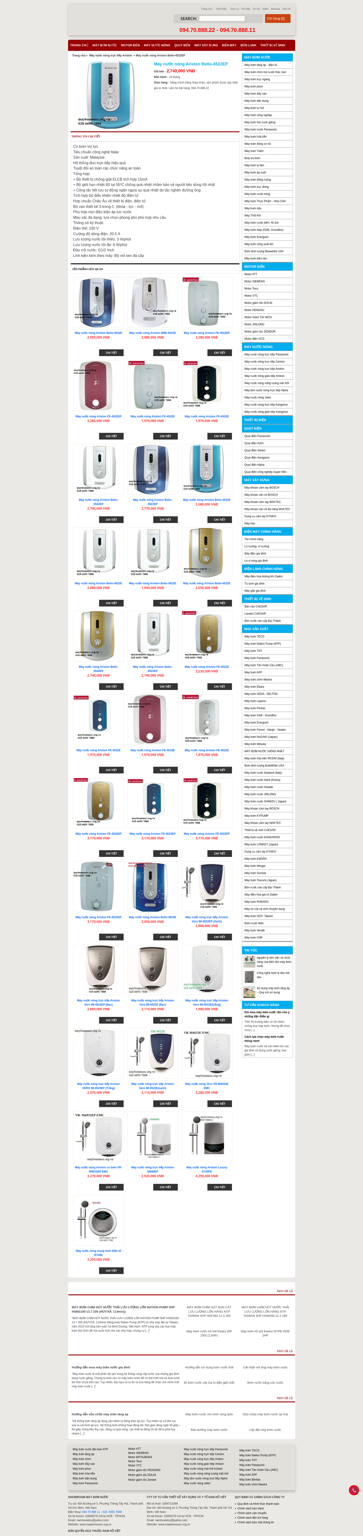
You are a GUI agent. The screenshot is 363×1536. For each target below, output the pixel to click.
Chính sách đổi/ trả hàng (253, 1517)
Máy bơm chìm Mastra (258, 679)
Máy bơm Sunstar (255, 873)
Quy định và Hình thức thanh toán (258, 1503)
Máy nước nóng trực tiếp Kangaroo (266, 404)
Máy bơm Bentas (249, 1479)
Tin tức (256, 8)
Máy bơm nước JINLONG (260, 794)
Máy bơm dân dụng (256, 100)
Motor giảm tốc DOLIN (258, 303)
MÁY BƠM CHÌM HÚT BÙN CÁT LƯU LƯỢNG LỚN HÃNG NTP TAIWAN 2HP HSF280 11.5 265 (209, 1311)
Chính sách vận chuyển (252, 1513)
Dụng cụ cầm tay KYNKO (260, 516)
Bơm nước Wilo (254, 923)
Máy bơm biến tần (255, 258)
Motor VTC (251, 295)
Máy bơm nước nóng (257, 194)
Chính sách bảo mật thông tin (256, 1522)
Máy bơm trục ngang (257, 79)
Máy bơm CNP (253, 937)
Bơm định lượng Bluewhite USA (264, 251)
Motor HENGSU (254, 310)
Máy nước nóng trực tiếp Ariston (110, 55)
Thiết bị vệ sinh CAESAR (259, 830)
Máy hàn (249, 523)
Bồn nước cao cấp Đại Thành (262, 620)
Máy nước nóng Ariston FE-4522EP (207, 333)
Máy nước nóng (157, 45)
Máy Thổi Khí (252, 215)
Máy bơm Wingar (255, 866)
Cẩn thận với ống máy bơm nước (265, 1367)
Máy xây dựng (206, 45)
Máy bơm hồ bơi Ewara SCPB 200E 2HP (265, 1333)
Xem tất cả (285, 1291)
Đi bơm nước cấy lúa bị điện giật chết (209, 1382)
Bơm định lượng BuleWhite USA (264, 765)
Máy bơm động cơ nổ (257, 143)
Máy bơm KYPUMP (256, 815)
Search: (189, 18)
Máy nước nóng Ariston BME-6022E (152, 333)
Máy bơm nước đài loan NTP (90, 1449)
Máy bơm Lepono (255, 701)
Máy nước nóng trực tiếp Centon (264, 361)
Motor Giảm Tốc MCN (258, 317)
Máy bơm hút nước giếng (259, 122)
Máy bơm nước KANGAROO (262, 837)
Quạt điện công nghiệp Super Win (265, 472)
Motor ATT (250, 274)
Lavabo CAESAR (255, 613)
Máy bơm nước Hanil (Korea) (262, 780)
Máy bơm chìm (82, 1459)
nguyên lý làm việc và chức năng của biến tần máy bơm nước (274, 962)
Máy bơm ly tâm (254, 165)
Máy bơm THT (253, 651)
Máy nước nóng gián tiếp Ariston (264, 376)
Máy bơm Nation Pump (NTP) (262, 643)
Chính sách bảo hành (251, 1508)
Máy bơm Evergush (256, 722)
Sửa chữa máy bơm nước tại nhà (265, 1414)
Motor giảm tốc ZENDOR (259, 331)
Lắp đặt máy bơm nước (265, 1429)
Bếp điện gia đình (255, 553)
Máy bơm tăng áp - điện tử (260, 65)
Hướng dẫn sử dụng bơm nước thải (209, 1367)
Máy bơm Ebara (254, 686)
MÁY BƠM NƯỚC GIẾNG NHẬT (264, 751)
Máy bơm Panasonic (257, 658)
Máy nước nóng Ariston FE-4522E (153, 416)
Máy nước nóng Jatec (257, 397)
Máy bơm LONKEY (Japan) (261, 844)
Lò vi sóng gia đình (256, 560)
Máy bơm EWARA (255, 858)
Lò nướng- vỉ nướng (256, 546)
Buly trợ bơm (252, 158)
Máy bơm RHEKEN (256, 901)
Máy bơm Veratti (254, 930)
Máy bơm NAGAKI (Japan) (260, 737)
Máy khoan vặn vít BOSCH (261, 494)
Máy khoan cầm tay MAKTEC (262, 502)
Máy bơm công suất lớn (258, 244)
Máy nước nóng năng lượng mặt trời (266, 383)
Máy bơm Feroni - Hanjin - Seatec (265, 729)
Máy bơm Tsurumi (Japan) (260, 880)
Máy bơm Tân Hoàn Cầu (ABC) (263, 665)
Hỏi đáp (245, 8)
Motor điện (130, 45)
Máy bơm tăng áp (83, 1454)
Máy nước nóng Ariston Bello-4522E (98, 333)
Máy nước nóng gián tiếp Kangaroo (266, 411)
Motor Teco (251, 288)
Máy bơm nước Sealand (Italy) (263, 772)
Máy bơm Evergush (256, 237)
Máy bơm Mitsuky (255, 744)
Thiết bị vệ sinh (272, 45)
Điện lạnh (248, 45)
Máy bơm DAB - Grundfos (260, 715)
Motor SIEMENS (254, 281)
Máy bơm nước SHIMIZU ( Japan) (265, 801)
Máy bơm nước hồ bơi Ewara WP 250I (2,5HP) (209, 1333)
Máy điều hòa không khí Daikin (263, 576)
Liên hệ (286, 8)
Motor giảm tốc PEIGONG (144, 1470)
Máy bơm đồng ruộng (257, 179)
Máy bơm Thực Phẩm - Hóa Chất (265, 201)
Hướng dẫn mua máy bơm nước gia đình (101, 1367)
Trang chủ (207, 8)
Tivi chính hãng (253, 539)
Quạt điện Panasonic (257, 436)
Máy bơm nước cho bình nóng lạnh (209, 1414)
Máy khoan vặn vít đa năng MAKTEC (267, 509)
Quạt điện (182, 45)
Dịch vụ (234, 8)
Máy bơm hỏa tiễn (255, 136)
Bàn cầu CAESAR (255, 606)
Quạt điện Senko (254, 450)
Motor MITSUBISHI (140, 1457)
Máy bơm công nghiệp (258, 115)
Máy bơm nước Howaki (258, 787)
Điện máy (229, 45)
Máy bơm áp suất (255, 172)
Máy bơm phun (253, 86)
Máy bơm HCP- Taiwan (258, 916)
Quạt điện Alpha (254, 464)
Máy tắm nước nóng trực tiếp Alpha (266, 390)
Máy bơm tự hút (254, 108)
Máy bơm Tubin (253, 151)
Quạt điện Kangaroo (256, 457)
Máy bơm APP (253, 672)
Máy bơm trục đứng (256, 186)
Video (265, 8)
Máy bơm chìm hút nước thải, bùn (265, 72)
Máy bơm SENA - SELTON (261, 694)
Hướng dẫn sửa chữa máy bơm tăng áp (100, 1414)
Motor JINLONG (254, 324)
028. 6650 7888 (112, 1512)
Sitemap (275, 8)
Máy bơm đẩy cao (255, 93)
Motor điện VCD (254, 338)
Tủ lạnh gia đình (254, 583)
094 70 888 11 (91, 1512)
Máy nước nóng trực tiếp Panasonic (266, 354)
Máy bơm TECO (254, 636)
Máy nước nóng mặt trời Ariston (203, 1468)
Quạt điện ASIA (254, 443)
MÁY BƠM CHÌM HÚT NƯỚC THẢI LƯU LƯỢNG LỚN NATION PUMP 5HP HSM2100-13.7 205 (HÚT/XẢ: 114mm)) (123, 1309)
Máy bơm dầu (252, 208)
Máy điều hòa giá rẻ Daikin (261, 894)
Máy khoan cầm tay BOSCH (261, 487)
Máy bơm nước (105, 45)
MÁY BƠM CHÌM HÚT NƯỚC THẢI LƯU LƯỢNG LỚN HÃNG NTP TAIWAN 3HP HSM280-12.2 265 (265, 1311)
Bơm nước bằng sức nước (265, 1382)
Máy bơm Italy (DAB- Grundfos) (263, 229)
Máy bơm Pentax (254, 708)
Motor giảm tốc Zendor (142, 1479)
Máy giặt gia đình (255, 590)
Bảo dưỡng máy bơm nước (209, 1429)
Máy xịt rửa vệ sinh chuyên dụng (264, 909)
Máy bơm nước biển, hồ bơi (261, 222)
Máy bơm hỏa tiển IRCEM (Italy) (264, 758)
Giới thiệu (221, 8)
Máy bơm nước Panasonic (260, 129)
